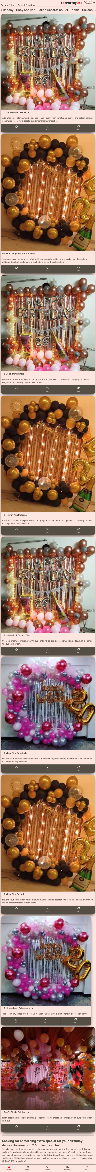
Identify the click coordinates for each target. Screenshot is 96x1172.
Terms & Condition (26, 5)
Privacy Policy (7, 5)
